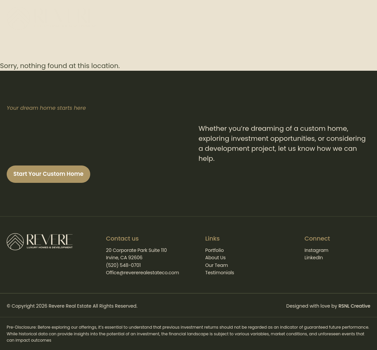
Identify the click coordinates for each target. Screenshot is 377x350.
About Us (215, 257)
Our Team (216, 265)
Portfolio (214, 250)
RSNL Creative (354, 306)
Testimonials (219, 272)
